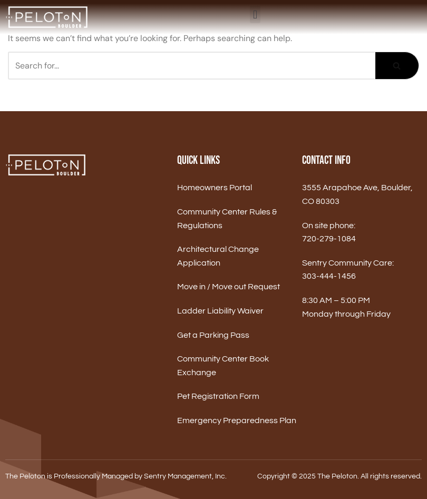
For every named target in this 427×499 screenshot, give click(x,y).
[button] (255, 14)
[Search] (191, 66)
